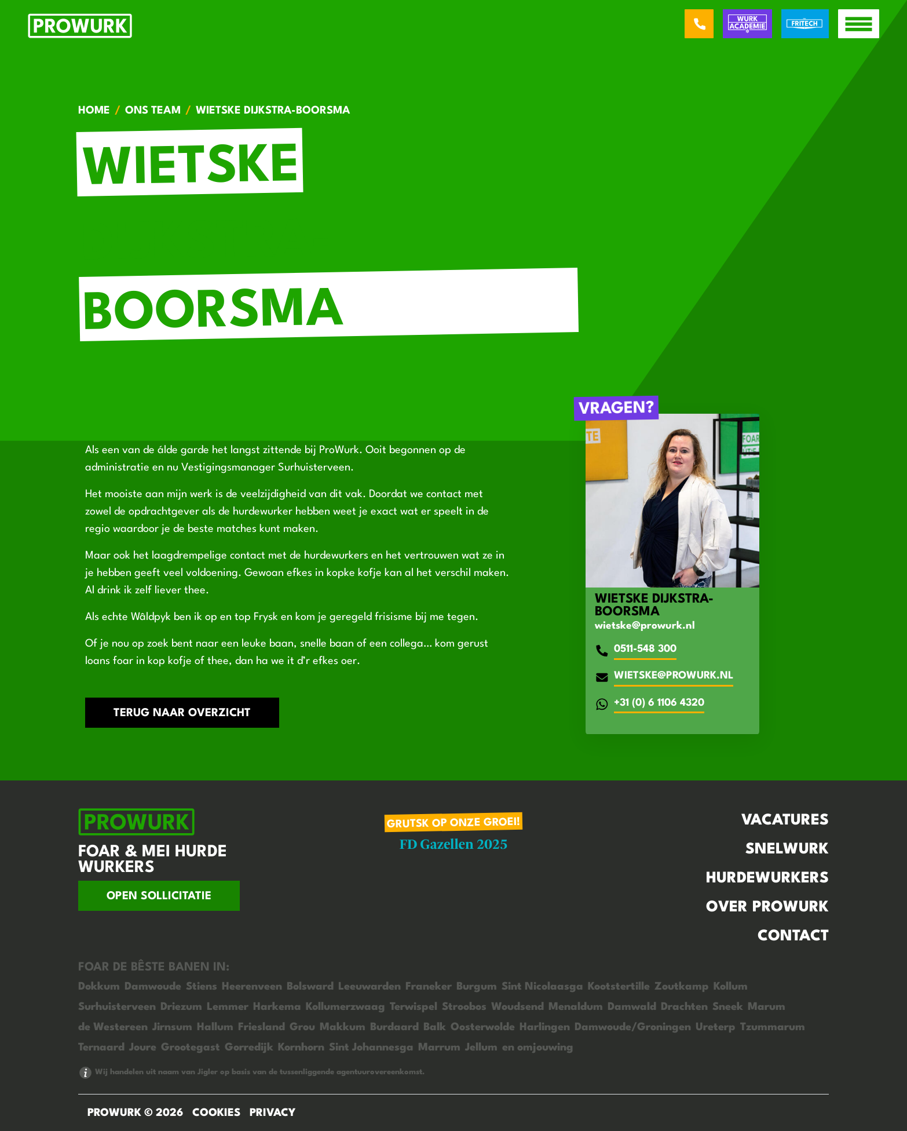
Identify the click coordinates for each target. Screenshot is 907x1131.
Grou (302, 1027)
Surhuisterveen (117, 1007)
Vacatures (785, 820)
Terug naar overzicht (182, 713)
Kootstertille (619, 987)
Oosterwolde (483, 1027)
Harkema (277, 1007)
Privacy (272, 1113)
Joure (142, 1047)
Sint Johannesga (371, 1047)
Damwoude (153, 987)
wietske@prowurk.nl (645, 626)
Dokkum (99, 987)
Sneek (727, 1007)
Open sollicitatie (159, 896)
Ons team (153, 110)
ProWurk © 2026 (135, 1113)
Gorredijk (249, 1047)
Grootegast (190, 1047)
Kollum (731, 987)
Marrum (439, 1047)
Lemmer (227, 1007)
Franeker (428, 987)
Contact (793, 936)
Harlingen (545, 1027)
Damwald (632, 1007)
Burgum (476, 987)
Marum (766, 1007)
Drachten (684, 1007)
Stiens (201, 987)
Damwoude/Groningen (633, 1027)
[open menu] (858, 23)
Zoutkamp (681, 987)
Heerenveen (252, 987)
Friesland (261, 1027)
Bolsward (310, 987)
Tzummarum (772, 1027)
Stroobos (464, 1007)
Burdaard (394, 1027)
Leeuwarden (369, 987)
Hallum (215, 1027)
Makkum (342, 1027)
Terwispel (413, 1007)
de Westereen (113, 1027)
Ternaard (101, 1047)
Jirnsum (172, 1027)
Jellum (481, 1047)
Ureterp (716, 1027)
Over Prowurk (767, 907)
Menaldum (575, 1007)
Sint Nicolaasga (542, 987)
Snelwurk (787, 849)
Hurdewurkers (767, 878)
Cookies (216, 1113)
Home (94, 110)
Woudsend (517, 1007)
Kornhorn (301, 1047)
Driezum (181, 1007)
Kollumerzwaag (345, 1007)
